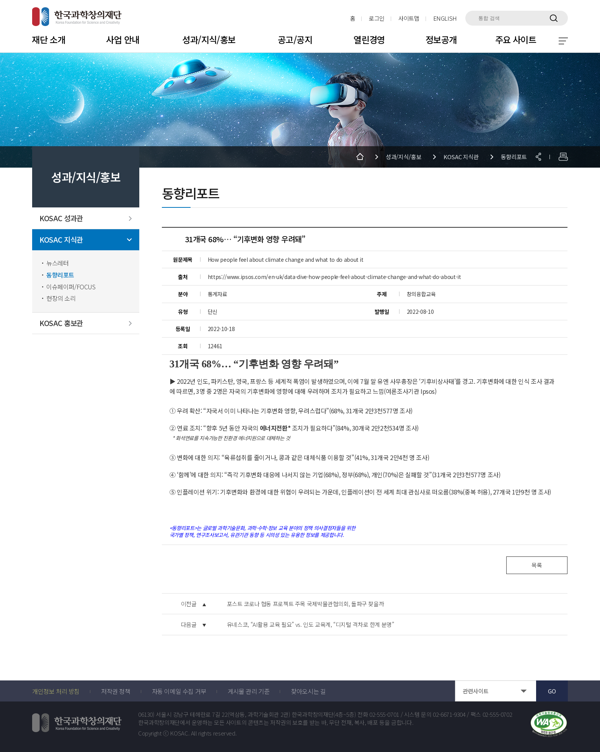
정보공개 (441, 39)
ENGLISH (445, 18)
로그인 (377, 18)
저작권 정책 (115, 691)
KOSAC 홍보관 (61, 323)
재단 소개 (48, 39)
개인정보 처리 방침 (56, 691)
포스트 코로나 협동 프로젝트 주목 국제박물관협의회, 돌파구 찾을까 (305, 604)
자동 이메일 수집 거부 (179, 691)
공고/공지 (295, 39)
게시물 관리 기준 (248, 691)
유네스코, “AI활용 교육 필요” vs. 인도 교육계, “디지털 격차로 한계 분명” (310, 624)
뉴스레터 (57, 263)
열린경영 (369, 39)
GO (552, 691)
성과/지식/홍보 (208, 39)
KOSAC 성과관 (61, 218)
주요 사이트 (515, 39)
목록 (537, 565)
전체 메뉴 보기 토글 (563, 41)
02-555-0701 (384, 714)
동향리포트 (60, 275)
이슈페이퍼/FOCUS (71, 287)
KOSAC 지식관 (61, 240)
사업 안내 (122, 39)
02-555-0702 (497, 714)
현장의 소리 (61, 298)
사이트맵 (408, 18)
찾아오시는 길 (308, 691)
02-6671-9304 (449, 714)
